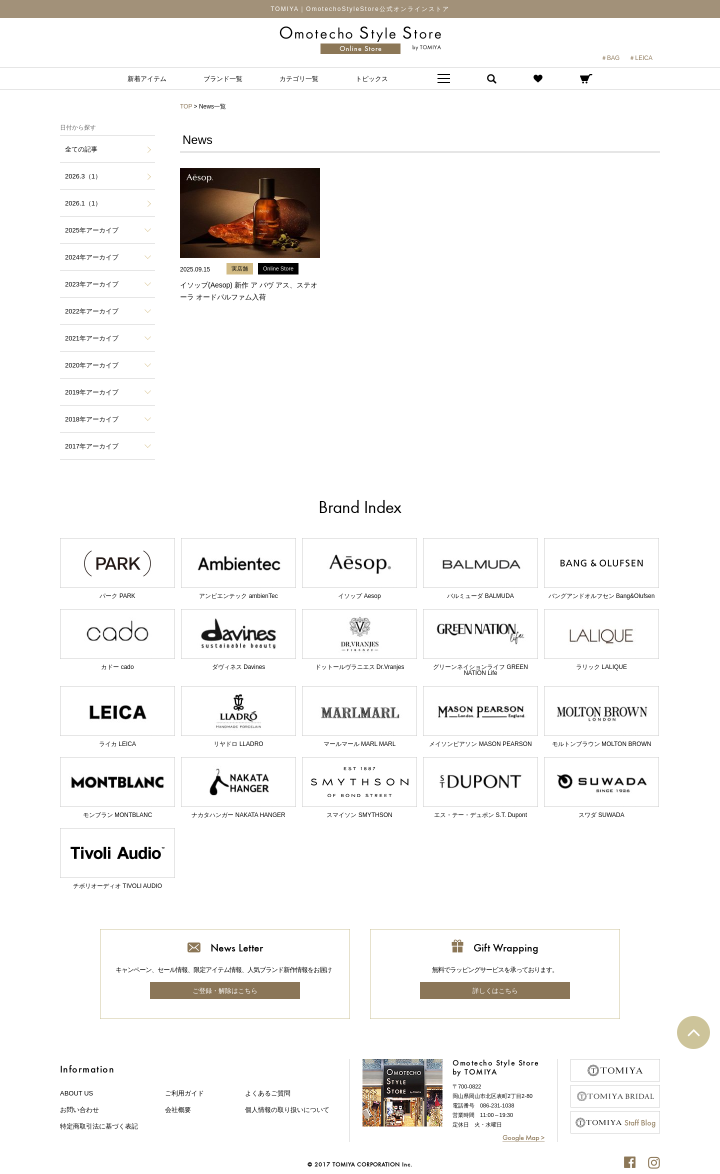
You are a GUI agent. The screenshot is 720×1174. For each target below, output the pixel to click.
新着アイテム (147, 78)
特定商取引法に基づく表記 (99, 1126)
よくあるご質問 (267, 1093)
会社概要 (178, 1110)
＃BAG (610, 58)
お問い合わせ (79, 1110)
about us (76, 1093)
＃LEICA (640, 58)
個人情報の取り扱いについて (287, 1110)
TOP (186, 106)
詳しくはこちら (495, 990)
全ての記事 (81, 149)
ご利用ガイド (184, 1093)
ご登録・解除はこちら (225, 990)
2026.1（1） (83, 203)
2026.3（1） (83, 176)
